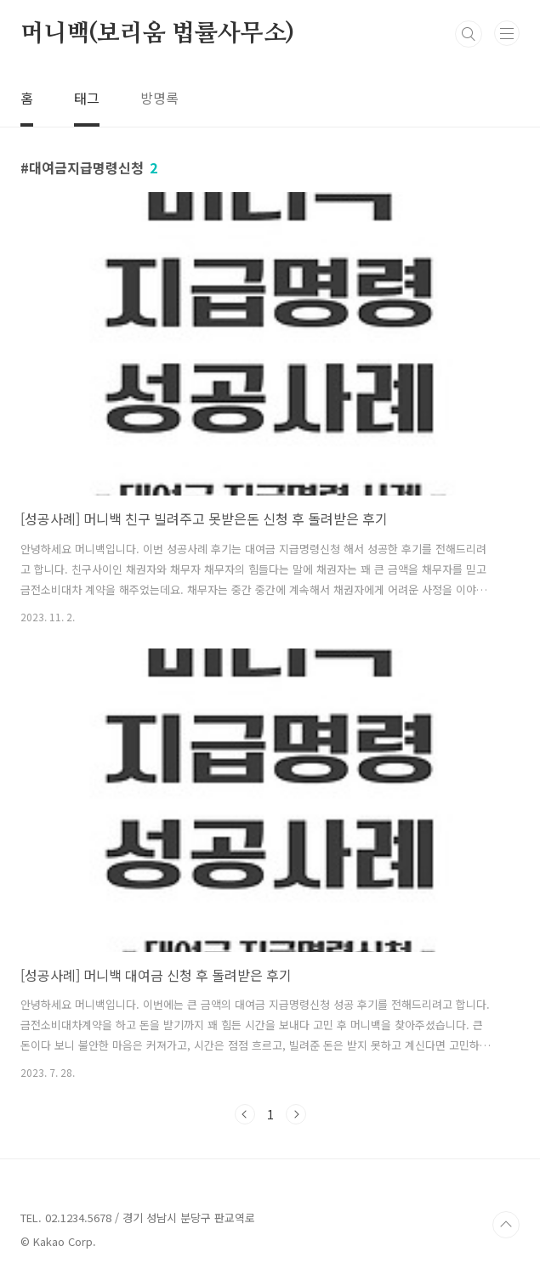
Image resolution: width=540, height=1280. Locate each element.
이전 (245, 1114)
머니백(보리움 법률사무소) (157, 34)
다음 (296, 1114)
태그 (86, 98)
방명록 (159, 98)
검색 (468, 34)
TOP (506, 1224)
